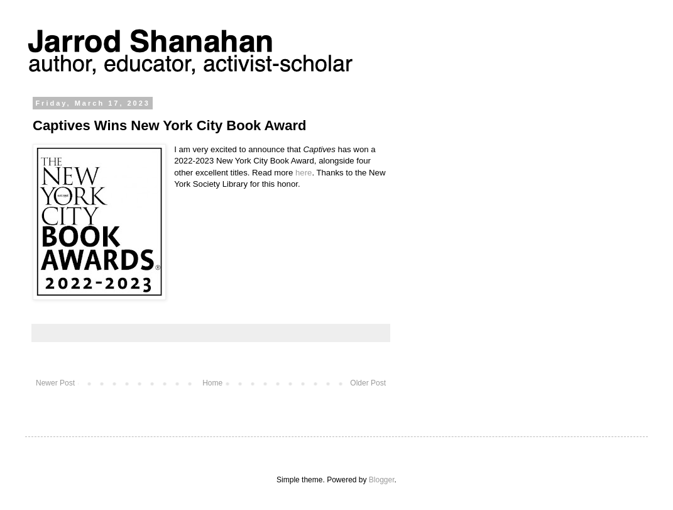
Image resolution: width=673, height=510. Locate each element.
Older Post (368, 383)
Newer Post (55, 383)
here (303, 172)
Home (212, 383)
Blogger (382, 479)
